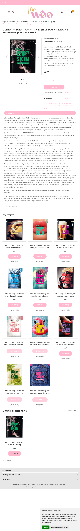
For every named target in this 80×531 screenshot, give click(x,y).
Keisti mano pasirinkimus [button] (59, 527)
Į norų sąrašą (23, 88)
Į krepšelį (14, 256)
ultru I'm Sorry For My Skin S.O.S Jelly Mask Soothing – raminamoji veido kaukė (40, 344)
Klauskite (68, 92)
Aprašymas (10, 113)
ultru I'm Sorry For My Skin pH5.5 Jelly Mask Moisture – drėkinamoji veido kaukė (14, 296)
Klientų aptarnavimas (11, 475)
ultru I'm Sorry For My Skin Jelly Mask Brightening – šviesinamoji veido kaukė (14, 247)
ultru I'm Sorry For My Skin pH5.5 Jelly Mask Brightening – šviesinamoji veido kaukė (40, 296)
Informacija (6, 470)
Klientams (6, 479)
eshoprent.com (49, 487)
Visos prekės (73, 410)
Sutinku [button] (45, 527)
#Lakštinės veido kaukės (52, 103)
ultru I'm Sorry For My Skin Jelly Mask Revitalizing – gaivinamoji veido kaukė (65, 247)
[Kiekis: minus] (45, 81)
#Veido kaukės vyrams (51, 106)
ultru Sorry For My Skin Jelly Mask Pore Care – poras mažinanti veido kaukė (65, 296)
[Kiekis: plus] (53, 81)
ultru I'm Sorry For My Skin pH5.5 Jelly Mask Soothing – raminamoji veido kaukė (14, 344)
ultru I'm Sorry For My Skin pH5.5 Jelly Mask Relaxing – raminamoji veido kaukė (65, 344)
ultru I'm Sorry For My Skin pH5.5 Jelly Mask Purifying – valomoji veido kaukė (40, 247)
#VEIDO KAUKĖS (66, 103)
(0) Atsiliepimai (11, 207)
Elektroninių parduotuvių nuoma (35, 487)
